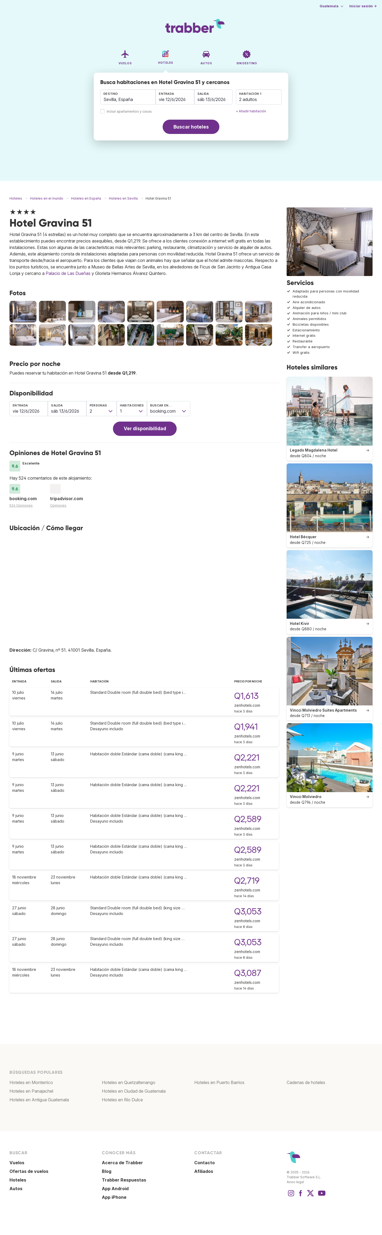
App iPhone (114, 1197)
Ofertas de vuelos (28, 1171)
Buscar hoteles (191, 127)
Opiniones (58, 505)
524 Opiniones (21, 505)
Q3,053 (248, 911)
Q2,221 (246, 757)
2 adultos (248, 99)
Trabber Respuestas (124, 1180)
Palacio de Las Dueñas (68, 273)
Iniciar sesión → (363, 6)
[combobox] (128, 97)
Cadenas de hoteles (306, 1082)
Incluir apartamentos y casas (129, 112)
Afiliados (203, 1171)
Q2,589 (248, 819)
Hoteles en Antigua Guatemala (39, 1099)
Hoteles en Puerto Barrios (219, 1082)
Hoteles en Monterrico (31, 1082)
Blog (106, 1171)
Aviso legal (295, 1182)
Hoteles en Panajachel (31, 1091)
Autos (15, 1188)
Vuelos (16, 1162)
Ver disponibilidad (145, 428)
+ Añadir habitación (251, 111)
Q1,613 (246, 696)
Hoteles (17, 1180)
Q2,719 (247, 880)
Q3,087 (247, 973)
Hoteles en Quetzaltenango (128, 1082)
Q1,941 (246, 726)
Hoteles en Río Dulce (122, 1099)
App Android (115, 1188)
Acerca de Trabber (122, 1162)
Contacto (204, 1162)
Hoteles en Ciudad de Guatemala (134, 1091)
